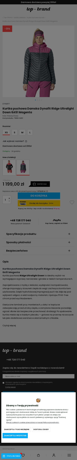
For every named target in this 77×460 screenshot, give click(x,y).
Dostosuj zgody (41, 429)
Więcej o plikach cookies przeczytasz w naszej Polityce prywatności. (32, 422)
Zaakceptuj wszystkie (15, 435)
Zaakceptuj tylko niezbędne (16, 429)
